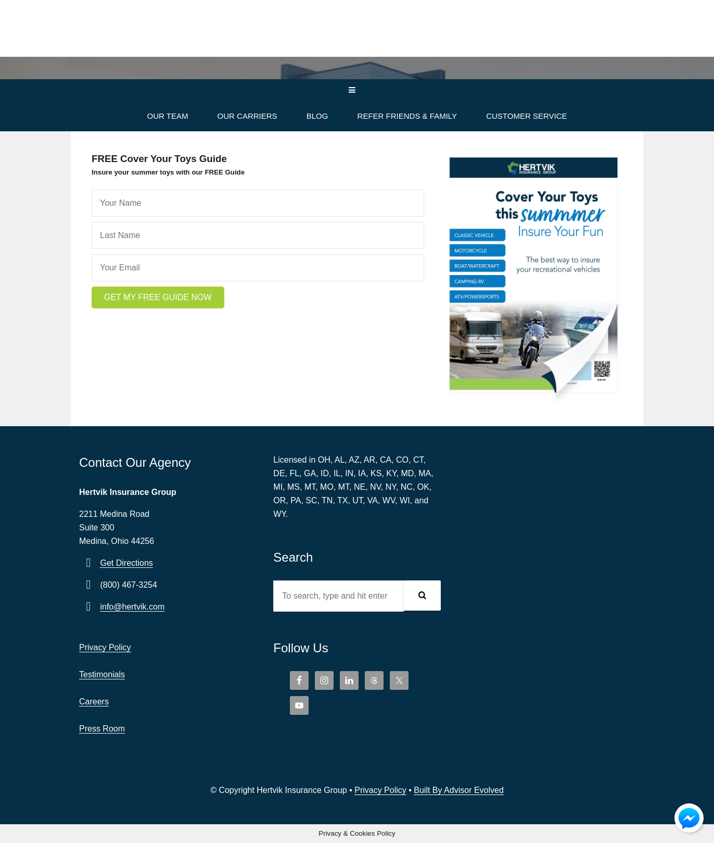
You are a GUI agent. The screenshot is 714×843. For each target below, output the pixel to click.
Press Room (102, 728)
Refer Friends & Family (407, 115)
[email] (258, 267)
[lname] (258, 235)
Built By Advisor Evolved (459, 790)
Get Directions (126, 563)
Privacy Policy (105, 647)
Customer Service (526, 115)
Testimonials (102, 674)
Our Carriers (247, 115)
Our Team (167, 115)
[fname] (258, 203)
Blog (317, 115)
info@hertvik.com (132, 606)
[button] (158, 297)
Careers (94, 701)
